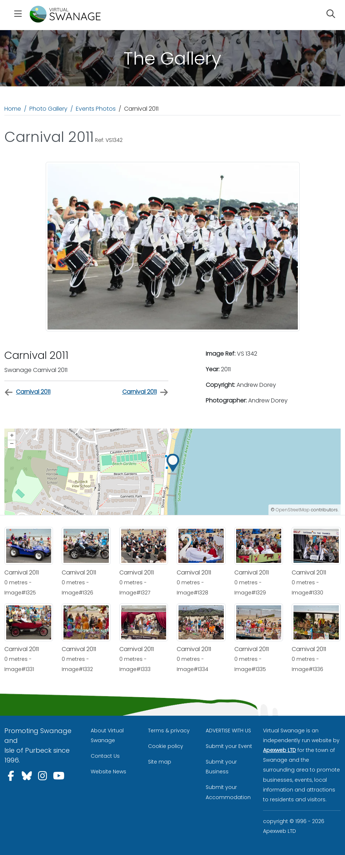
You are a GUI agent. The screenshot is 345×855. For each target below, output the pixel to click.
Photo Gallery (48, 109)
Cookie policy (165, 746)
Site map (159, 761)
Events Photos (96, 109)
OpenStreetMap (293, 510)
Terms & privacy (169, 730)
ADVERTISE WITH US (228, 730)
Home (12, 109)
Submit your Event (229, 746)
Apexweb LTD (279, 750)
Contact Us (105, 756)
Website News (108, 771)
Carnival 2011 (27, 392)
